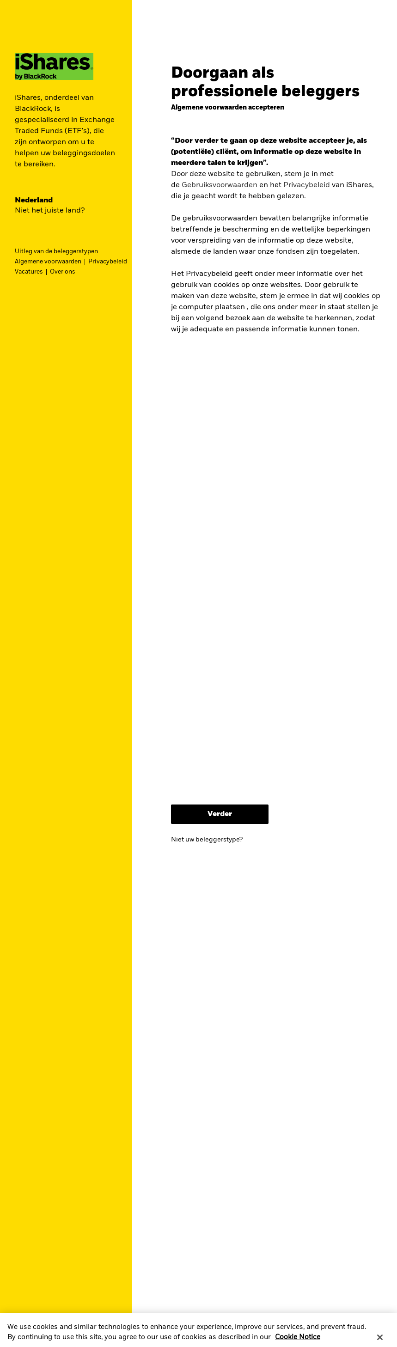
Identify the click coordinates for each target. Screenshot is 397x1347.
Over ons (62, 272)
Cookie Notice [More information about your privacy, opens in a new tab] (297, 1341)
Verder (220, 814)
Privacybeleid (107, 262)
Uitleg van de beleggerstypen (56, 252)
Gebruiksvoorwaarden (219, 185)
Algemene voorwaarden (48, 262)
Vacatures (29, 272)
